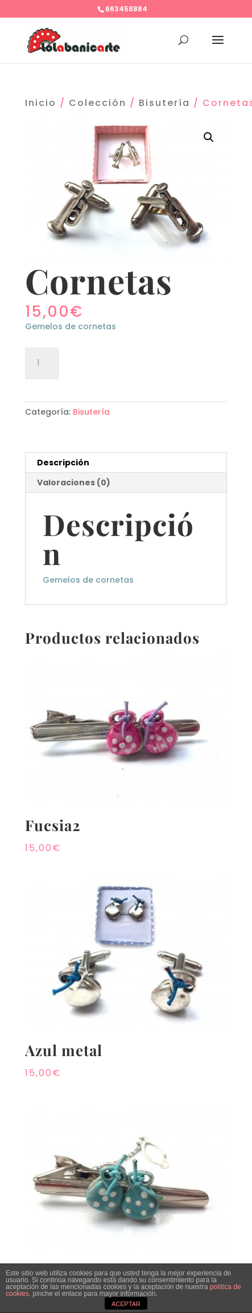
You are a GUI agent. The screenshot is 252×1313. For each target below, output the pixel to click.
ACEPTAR (126, 1303)
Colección (97, 102)
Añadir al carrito (129, 362)
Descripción (63, 462)
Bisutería (164, 102)
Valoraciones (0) (73, 482)
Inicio (40, 102)
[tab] (125, 463)
